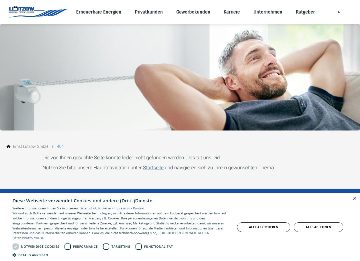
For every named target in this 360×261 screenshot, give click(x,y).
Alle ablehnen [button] (318, 227)
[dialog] (180, 227)
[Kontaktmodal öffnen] (336, 12)
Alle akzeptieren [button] (263, 227)
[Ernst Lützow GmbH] (30, 147)
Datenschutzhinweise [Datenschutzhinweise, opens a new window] (28, 238)
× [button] (354, 198)
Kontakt (138, 208)
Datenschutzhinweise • (97, 208)
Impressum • (123, 208)
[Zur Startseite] (38, 12)
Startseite (153, 168)
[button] (120, 254)
